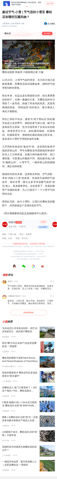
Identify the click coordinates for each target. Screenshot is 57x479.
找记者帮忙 (43, 227)
